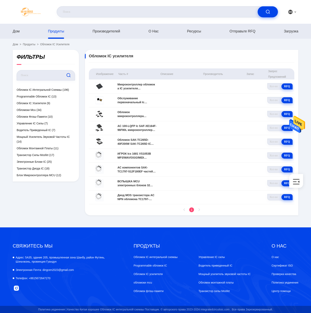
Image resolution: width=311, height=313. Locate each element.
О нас (154, 31)
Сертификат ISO (282, 265)
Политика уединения (285, 282)
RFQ (287, 86)
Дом (16, 31)
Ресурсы (194, 31)
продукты (56, 31)
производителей (106, 31)
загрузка (291, 31)
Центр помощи (281, 291)
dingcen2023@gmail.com (45, 269)
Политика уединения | (52, 309)
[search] (268, 11)
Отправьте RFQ (242, 31)
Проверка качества (284, 274)
